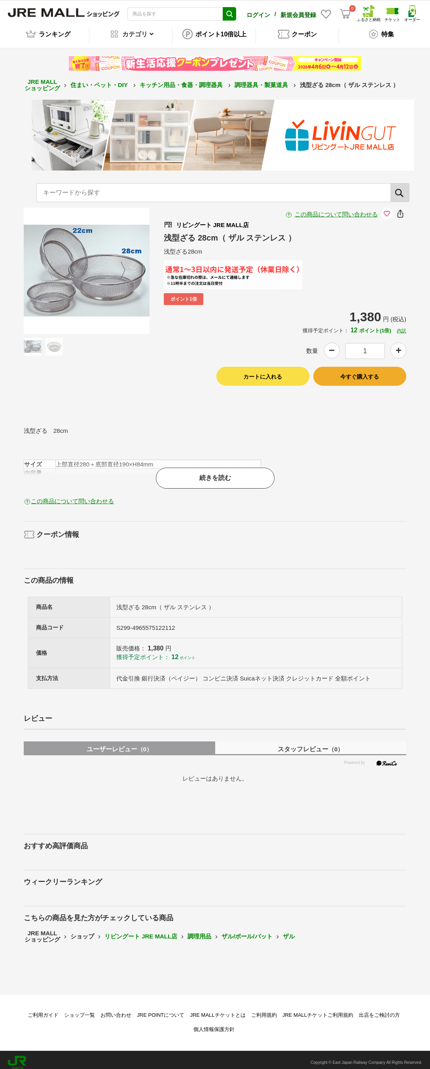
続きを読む (215, 472)
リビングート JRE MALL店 (140, 930)
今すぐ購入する (359, 371)
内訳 (401, 325)
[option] (87, 265)
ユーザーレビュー (119, 743)
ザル (289, 930)
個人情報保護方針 (214, 1024)
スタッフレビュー (310, 743)
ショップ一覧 (79, 1009)
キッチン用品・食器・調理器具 (182, 79)
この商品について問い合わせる (336, 208)
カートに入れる (262, 371)
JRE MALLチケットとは (217, 1009)
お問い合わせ (115, 1009)
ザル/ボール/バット (247, 930)
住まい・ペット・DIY (99, 79)
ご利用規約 (264, 1009)
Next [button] (118, 265)
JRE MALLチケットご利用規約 (317, 1009)
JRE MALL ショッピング (42, 79)
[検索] (399, 187)
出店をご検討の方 (379, 1009)
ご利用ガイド (43, 1009)
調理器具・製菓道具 (262, 79)
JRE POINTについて (160, 1009)
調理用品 (199, 930)
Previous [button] (55, 265)
